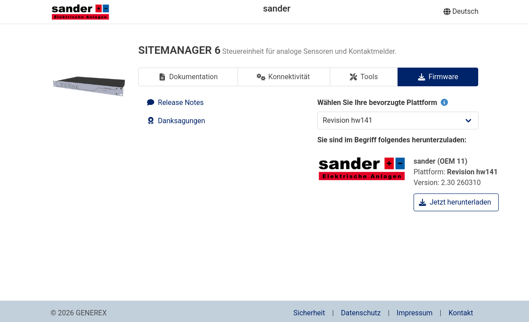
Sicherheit (309, 313)
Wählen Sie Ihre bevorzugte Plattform (383, 102)
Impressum (415, 313)
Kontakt (460, 313)
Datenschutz (361, 313)
